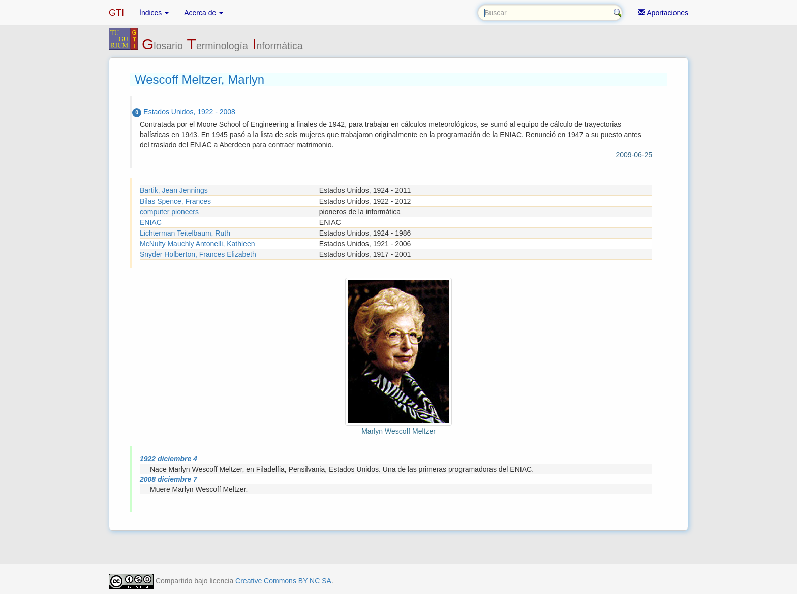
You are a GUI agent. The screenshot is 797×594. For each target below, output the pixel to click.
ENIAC (151, 222)
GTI (116, 13)
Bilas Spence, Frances (175, 201)
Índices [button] (154, 13)
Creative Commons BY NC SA (283, 581)
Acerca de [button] (203, 13)
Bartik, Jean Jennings (174, 190)
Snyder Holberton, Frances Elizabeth (198, 254)
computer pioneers (169, 212)
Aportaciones (663, 13)
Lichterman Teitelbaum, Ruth (185, 233)
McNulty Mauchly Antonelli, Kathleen (197, 244)
